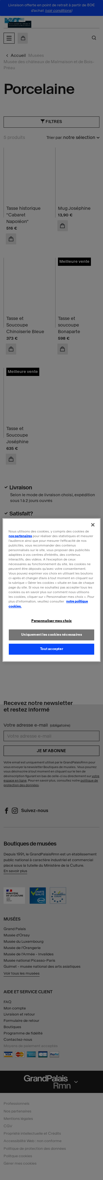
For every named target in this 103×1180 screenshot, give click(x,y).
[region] (51, 590)
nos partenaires (20, 536)
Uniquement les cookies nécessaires (51, 635)
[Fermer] (93, 525)
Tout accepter (51, 649)
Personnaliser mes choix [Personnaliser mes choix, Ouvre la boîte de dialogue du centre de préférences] (51, 621)
